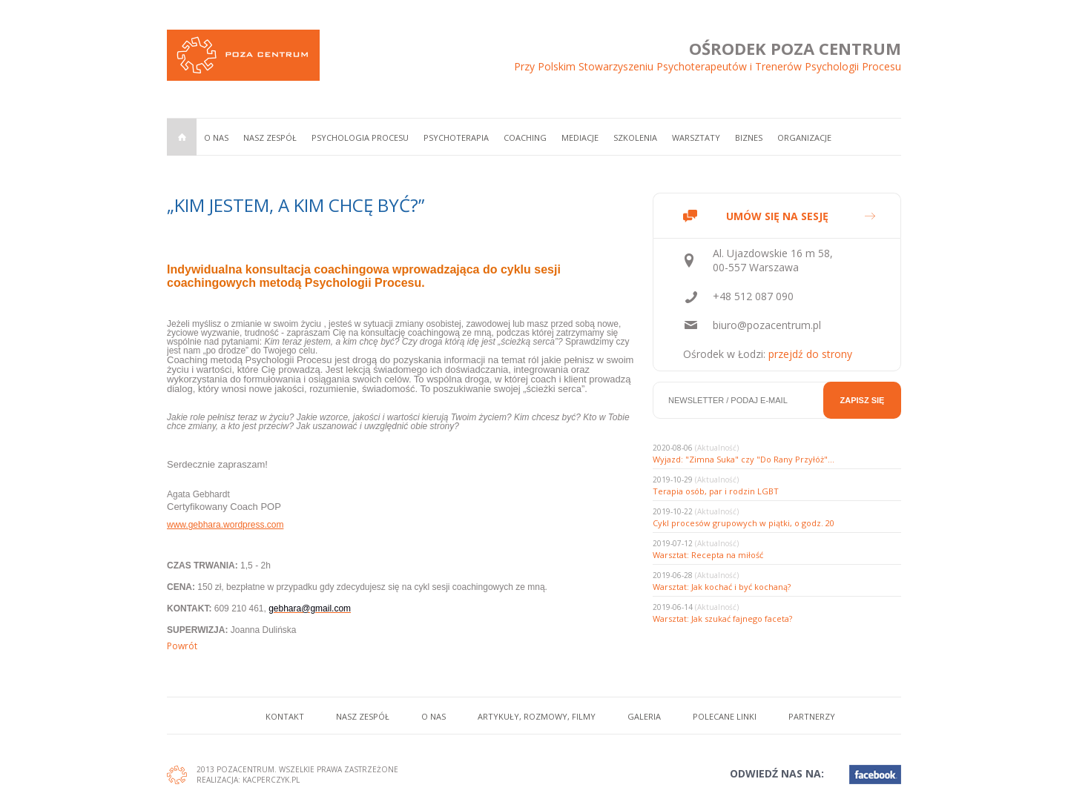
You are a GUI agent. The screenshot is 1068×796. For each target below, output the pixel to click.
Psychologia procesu (360, 137)
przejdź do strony (810, 354)
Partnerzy (811, 716)
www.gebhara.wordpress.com (225, 525)
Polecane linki (724, 716)
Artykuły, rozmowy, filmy (537, 716)
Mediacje (580, 137)
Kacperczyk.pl (271, 780)
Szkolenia (635, 137)
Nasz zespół (270, 137)
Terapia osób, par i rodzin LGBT (716, 491)
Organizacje (804, 137)
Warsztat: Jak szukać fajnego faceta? (722, 618)
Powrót (182, 646)
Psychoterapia (456, 137)
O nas (216, 137)
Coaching (525, 137)
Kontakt (285, 716)
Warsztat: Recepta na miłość (708, 554)
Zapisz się (862, 400)
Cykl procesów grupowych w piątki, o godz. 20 (743, 522)
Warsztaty (696, 137)
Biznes (748, 137)
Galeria (644, 716)
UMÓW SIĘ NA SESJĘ (777, 216)
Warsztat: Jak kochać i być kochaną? (722, 586)
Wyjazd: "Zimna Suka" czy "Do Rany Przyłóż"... (743, 459)
